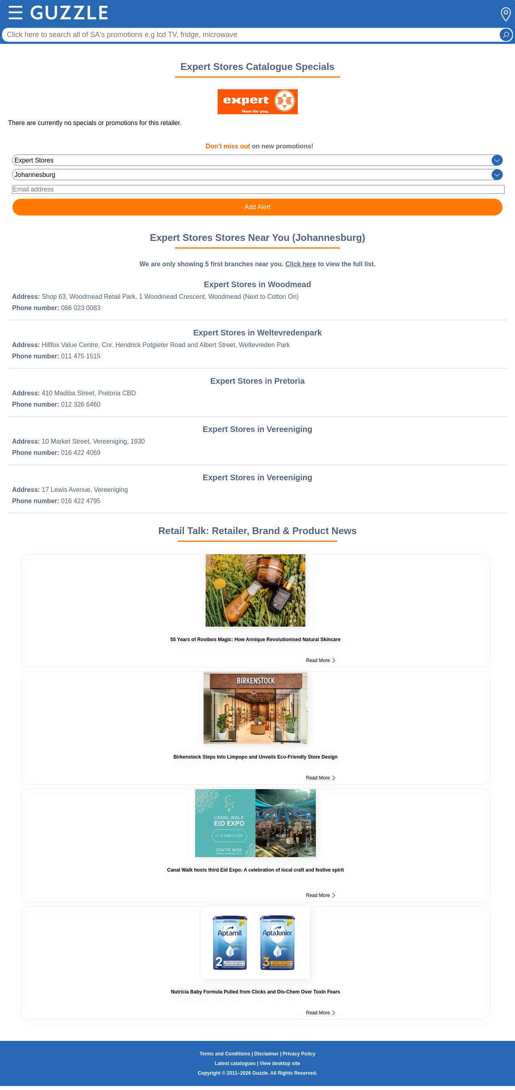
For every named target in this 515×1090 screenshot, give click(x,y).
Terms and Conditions (225, 1054)
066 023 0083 (81, 307)
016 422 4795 (81, 501)
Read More (320, 660)
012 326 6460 (81, 404)
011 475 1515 (81, 356)
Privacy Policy (299, 1054)
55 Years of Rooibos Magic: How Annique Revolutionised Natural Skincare (256, 639)
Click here (300, 264)
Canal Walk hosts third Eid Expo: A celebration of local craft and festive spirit (255, 870)
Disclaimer (266, 1054)
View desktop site (280, 1063)
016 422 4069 (81, 452)
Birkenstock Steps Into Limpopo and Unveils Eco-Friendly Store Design (255, 757)
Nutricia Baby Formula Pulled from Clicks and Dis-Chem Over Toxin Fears (255, 992)
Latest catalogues (235, 1063)
